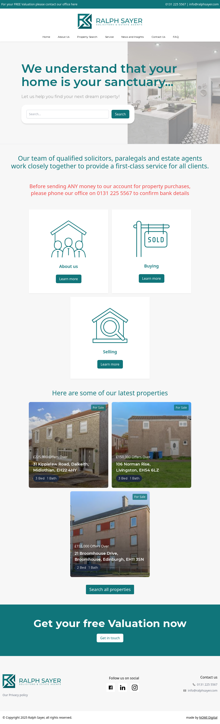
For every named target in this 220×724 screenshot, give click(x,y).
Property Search (87, 36)
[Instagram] (134, 687)
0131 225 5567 (175, 4)
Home (46, 36)
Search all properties (110, 589)
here (74, 4)
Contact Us (158, 36)
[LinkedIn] (122, 687)
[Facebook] (110, 687)
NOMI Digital (208, 717)
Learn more (68, 279)
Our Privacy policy (15, 695)
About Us (63, 36)
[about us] (63, 37)
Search (120, 114)
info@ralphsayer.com (204, 4)
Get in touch (110, 638)
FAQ (176, 36)
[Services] (109, 37)
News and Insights (132, 36)
